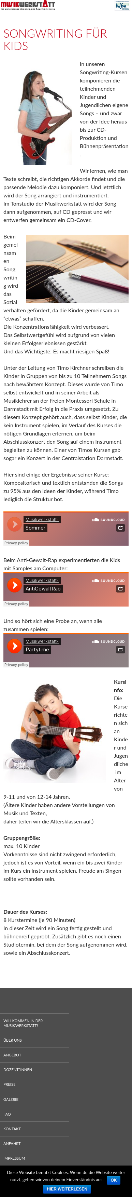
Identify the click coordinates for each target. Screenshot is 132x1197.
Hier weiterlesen (67, 1189)
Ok (114, 1180)
